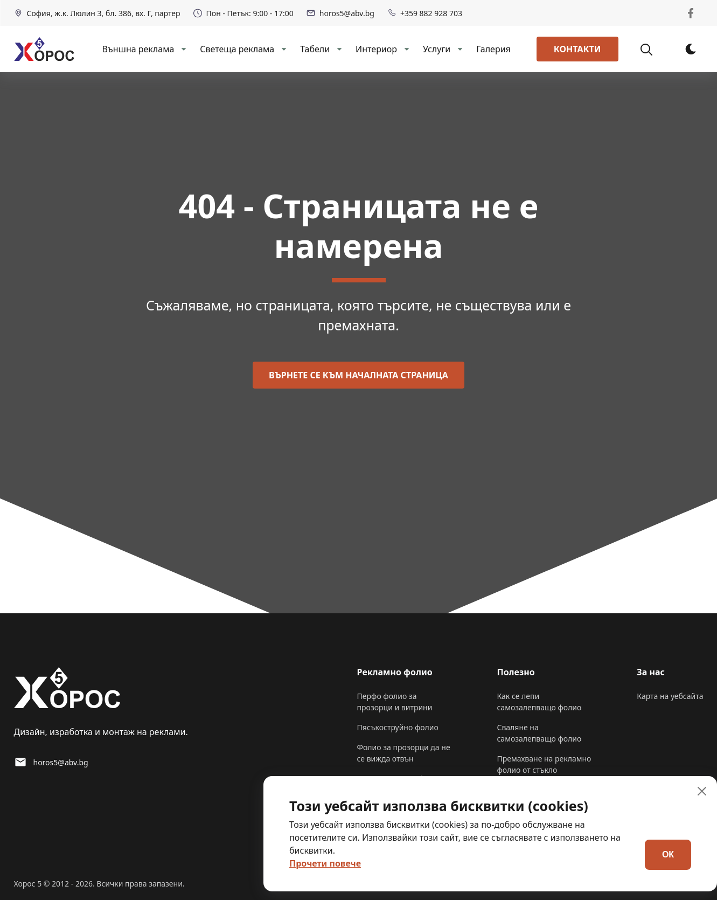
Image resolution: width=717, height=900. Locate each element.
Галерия (493, 49)
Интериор (376, 49)
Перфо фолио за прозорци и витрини (395, 701)
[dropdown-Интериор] (405, 49)
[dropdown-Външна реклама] (182, 49)
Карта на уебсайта (670, 696)
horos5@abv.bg (340, 13)
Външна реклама (138, 49)
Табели (315, 49)
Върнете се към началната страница (358, 375)
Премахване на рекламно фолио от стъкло (544, 764)
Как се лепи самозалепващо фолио (539, 701)
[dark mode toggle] (691, 49)
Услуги (436, 49)
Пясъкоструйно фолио (397, 727)
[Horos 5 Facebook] (691, 13)
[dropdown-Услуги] (459, 49)
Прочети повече (325, 863)
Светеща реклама (237, 49)
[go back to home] (67, 689)
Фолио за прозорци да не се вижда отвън (403, 753)
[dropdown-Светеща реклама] (283, 49)
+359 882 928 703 (424, 13)
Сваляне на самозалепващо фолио (539, 733)
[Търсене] (652, 49)
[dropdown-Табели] (338, 49)
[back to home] (44, 49)
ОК (668, 854)
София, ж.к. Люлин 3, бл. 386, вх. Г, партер (97, 13)
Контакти (577, 49)
